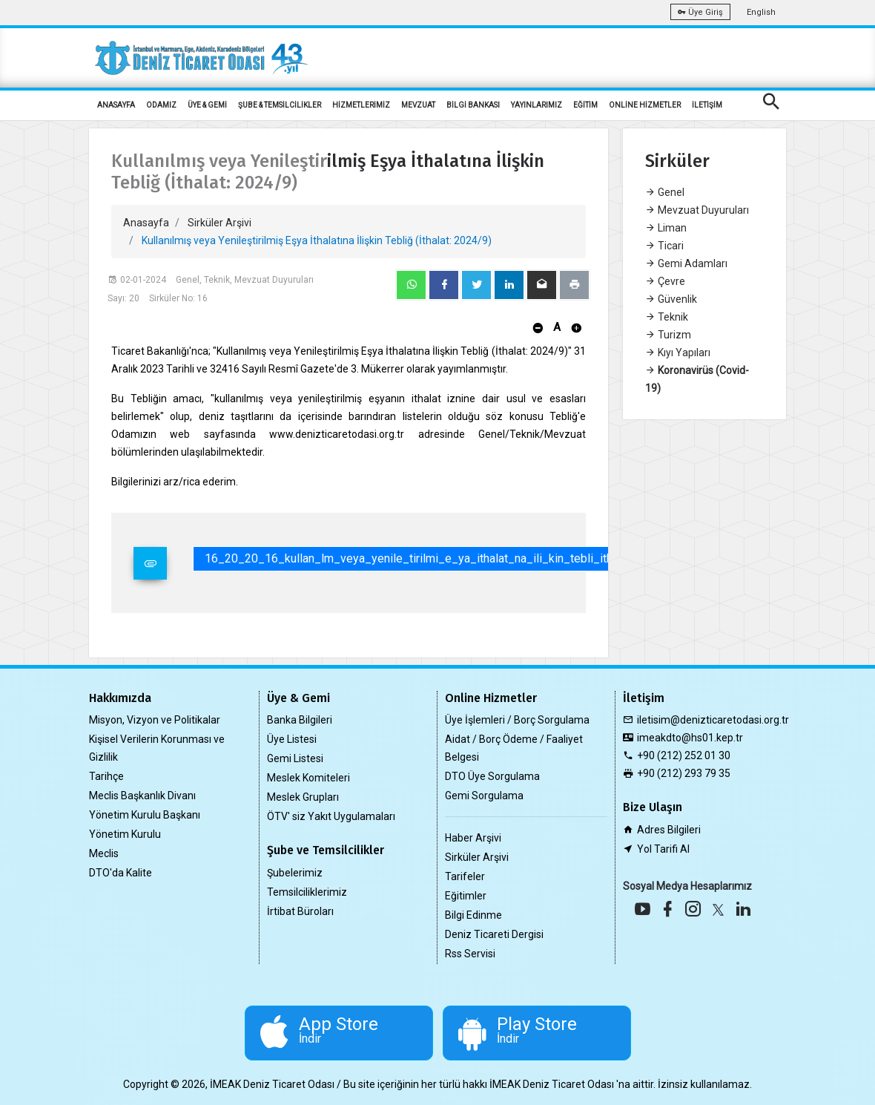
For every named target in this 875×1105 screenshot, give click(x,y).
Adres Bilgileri (669, 830)
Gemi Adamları (686, 263)
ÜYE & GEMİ (207, 105)
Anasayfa (146, 223)
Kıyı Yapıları (677, 352)
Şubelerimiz (295, 873)
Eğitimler (465, 896)
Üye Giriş (700, 12)
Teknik (666, 317)
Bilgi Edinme (473, 915)
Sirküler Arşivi (219, 223)
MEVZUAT (418, 105)
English (761, 12)
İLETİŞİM (707, 105)
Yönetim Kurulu (125, 834)
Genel (664, 192)
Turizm (668, 335)
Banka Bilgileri (299, 720)
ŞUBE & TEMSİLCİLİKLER (279, 105)
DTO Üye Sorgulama (492, 776)
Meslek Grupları (303, 797)
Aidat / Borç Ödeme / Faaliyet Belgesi (514, 748)
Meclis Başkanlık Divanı (142, 795)
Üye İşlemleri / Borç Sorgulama (517, 720)
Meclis (104, 853)
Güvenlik (671, 299)
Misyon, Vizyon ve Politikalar (154, 720)
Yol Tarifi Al (663, 849)
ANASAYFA (116, 105)
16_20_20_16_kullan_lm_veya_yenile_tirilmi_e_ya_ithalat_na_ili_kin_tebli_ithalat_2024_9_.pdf (455, 558)
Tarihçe (106, 776)
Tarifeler (465, 876)
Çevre (665, 281)
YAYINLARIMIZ (536, 105)
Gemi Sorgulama (484, 795)
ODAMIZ (161, 105)
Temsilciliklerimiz (307, 892)
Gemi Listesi (295, 758)
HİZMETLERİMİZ (361, 105)
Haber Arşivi (473, 838)
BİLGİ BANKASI (473, 105)
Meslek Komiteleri (308, 778)
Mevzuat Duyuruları (697, 210)
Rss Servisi (470, 954)
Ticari (664, 246)
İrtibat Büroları (300, 911)
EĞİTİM (585, 105)
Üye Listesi (292, 739)
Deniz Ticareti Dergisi (494, 934)
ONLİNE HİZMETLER (645, 105)
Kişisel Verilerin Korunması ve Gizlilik (157, 748)
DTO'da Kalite (120, 873)
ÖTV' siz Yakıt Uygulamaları (331, 816)
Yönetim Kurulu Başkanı (144, 815)
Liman (666, 228)
